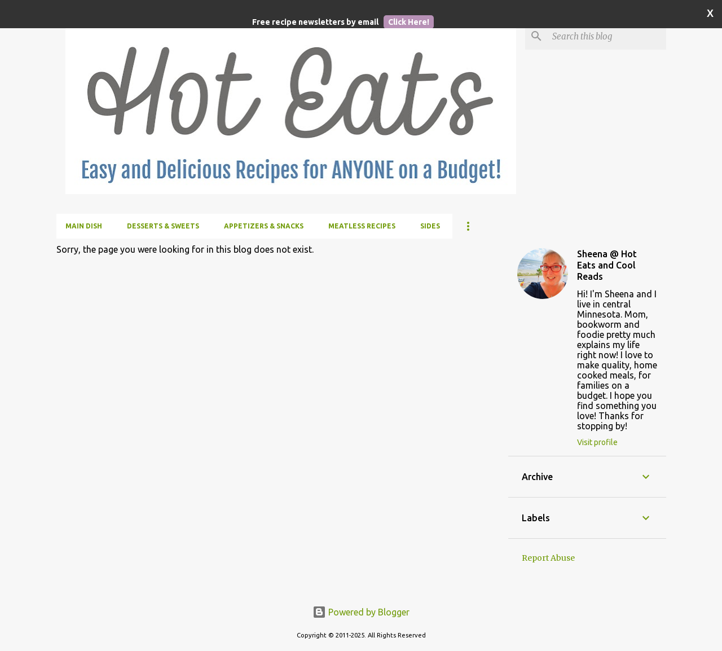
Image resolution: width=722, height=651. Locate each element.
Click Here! (408, 22)
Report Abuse (548, 558)
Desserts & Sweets (163, 226)
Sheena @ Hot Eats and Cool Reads (607, 265)
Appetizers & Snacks (263, 226)
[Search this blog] (607, 36)
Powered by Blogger (361, 612)
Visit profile (597, 442)
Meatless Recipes (361, 226)
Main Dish (83, 226)
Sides (430, 226)
